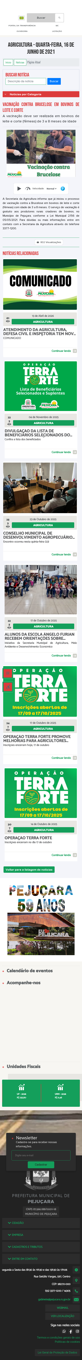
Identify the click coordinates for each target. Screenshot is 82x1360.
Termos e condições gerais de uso (58, 1337)
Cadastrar (41, 1164)
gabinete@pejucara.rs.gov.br (54, 1299)
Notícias (20, 62)
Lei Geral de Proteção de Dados (57, 1352)
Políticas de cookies (67, 1341)
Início (8, 62)
